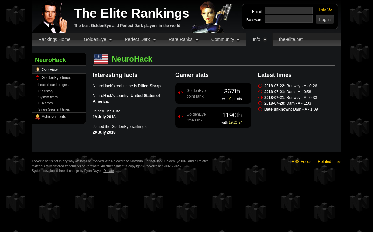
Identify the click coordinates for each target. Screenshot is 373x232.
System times (48, 97)
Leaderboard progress (54, 85)
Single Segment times (54, 109)
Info (256, 39)
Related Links (329, 162)
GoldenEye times (56, 77)
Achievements (54, 116)
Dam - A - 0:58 (299, 92)
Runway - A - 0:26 (302, 86)
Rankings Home (54, 39)
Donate (108, 171)
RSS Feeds (301, 162)
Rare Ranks (181, 39)
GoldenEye (95, 39)
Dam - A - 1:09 (305, 109)
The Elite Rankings (131, 13)
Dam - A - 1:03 (299, 103)
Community (222, 39)
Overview (50, 69)
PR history (45, 91)
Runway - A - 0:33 (302, 97)
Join (331, 9)
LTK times (45, 103)
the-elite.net (291, 39)
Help (322, 9)
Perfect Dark (137, 39)
